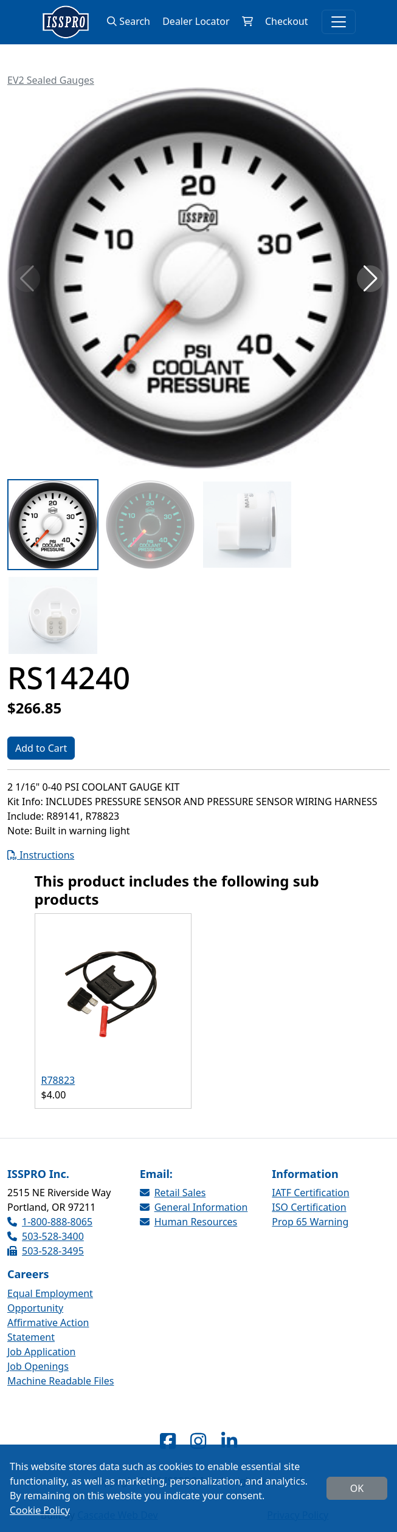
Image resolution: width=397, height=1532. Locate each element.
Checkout (286, 21)
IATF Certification (310, 1192)
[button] (370, 278)
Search (128, 21)
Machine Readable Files (60, 1380)
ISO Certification (309, 1207)
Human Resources (189, 1221)
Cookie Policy (40, 1510)
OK (357, 1488)
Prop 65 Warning (310, 1221)
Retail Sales (173, 1192)
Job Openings (38, 1366)
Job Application (41, 1351)
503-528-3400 (45, 1236)
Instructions (40, 855)
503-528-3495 (45, 1251)
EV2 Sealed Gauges (50, 80)
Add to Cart (41, 748)
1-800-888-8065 (49, 1221)
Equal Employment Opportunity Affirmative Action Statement (50, 1315)
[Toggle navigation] (339, 22)
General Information (194, 1207)
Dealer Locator (195, 21)
